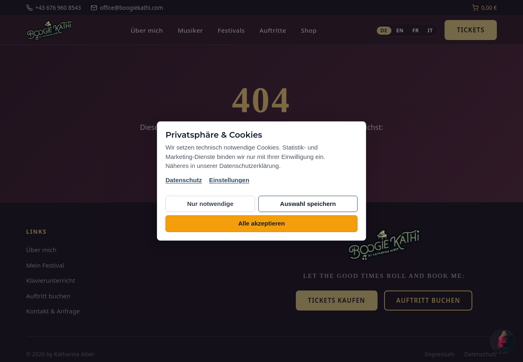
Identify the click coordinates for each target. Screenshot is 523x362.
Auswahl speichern (308, 203)
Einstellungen (229, 180)
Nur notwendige (210, 203)
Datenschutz (183, 180)
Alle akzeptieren (261, 223)
